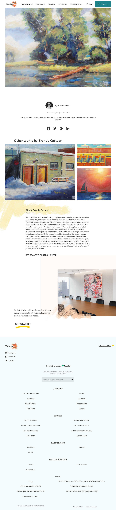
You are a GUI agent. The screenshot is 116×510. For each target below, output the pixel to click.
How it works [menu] (40, 4)
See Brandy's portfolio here (41, 255)
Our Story (81, 398)
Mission (81, 393)
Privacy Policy (78, 507)
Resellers (30, 447)
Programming (82, 403)
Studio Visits (31, 469)
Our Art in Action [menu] (76, 4)
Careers (81, 409)
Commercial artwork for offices (81, 486)
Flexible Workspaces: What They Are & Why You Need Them (81, 481)
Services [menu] (52, 4)
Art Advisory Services (30, 393)
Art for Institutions (31, 430)
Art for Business (31, 420)
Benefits (30, 398)
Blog (31, 481)
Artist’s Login (81, 436)
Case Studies (82, 464)
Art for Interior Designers (30, 425)
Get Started (102, 4)
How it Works (30, 403)
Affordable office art (30, 496)
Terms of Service (91, 507)
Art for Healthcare (82, 425)
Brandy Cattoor (64, 105)
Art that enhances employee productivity (81, 491)
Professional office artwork (30, 486)
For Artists (30, 436)
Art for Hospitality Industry (81, 430)
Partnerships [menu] (62, 4)
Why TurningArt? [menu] (27, 4)
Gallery (30, 464)
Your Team (31, 409)
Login (91, 4)
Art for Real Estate (81, 420)
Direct (30, 452)
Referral (82, 447)
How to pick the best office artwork (30, 491)
